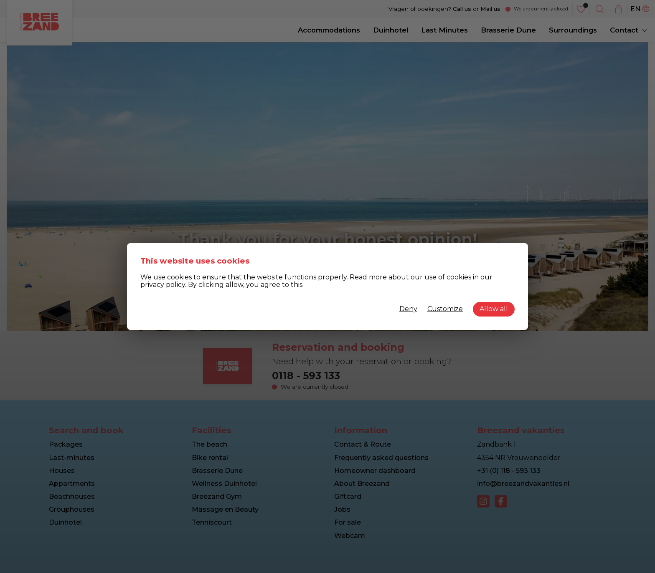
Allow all (494, 309)
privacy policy (162, 285)
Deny (408, 309)
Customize (445, 309)
